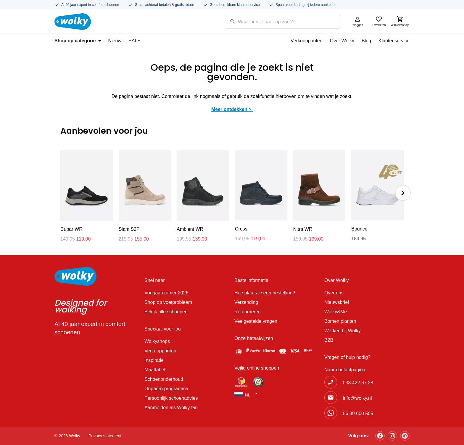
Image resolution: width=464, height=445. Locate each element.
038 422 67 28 (358, 382)
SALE (134, 40)
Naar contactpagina (344, 369)
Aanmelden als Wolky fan (171, 407)
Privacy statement (104, 435)
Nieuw (114, 40)
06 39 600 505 (358, 413)
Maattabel (154, 369)
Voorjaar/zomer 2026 (166, 292)
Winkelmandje (400, 21)
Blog (366, 40)
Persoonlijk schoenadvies (171, 398)
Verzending (246, 302)
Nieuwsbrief (336, 302)
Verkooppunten (307, 40)
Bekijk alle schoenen (166, 311)
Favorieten (378, 21)
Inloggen (357, 21)
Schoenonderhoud (163, 379)
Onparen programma (166, 388)
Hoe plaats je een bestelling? (264, 292)
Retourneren (247, 311)
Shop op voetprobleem (168, 302)
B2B (328, 340)
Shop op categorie (77, 40)
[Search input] (275, 21)
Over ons (334, 292)
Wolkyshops (157, 341)
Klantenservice (394, 40)
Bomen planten (340, 321)
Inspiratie (154, 360)
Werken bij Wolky (342, 330)
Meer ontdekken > (232, 109)
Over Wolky (342, 40)
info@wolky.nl (357, 398)
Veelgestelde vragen (255, 321)
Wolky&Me (335, 311)
